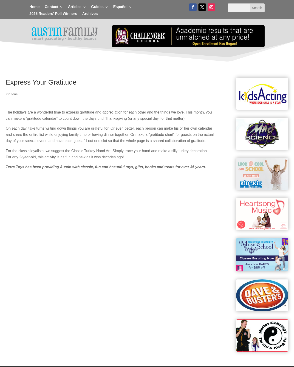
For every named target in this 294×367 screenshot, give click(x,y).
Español (120, 7)
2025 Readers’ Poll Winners (53, 14)
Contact (51, 7)
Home (34, 7)
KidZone (12, 94)
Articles (75, 7)
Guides (97, 7)
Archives (90, 14)
